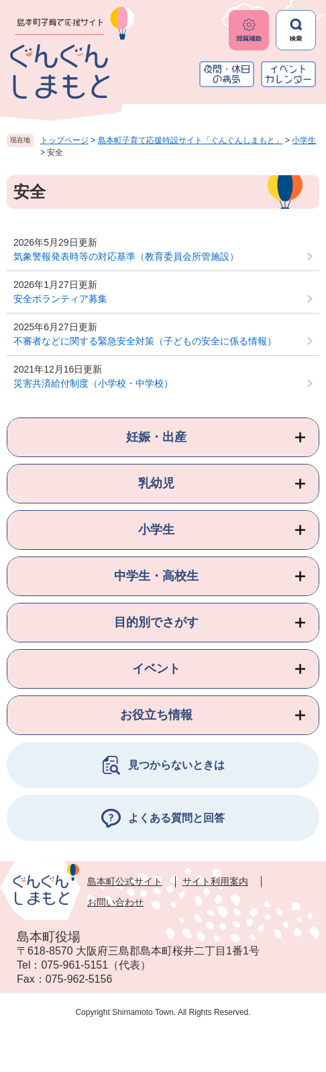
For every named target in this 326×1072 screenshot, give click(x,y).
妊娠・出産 (156, 437)
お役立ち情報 (156, 715)
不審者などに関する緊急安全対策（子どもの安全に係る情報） (144, 341)
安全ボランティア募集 (60, 298)
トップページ (64, 140)
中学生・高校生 (156, 576)
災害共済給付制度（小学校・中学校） (93, 383)
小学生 (304, 140)
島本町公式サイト (124, 881)
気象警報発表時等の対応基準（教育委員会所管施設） (126, 256)
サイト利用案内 (215, 881)
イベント (156, 668)
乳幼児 (156, 483)
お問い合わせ (115, 902)
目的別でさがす (156, 622)
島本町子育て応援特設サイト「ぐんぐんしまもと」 (190, 140)
